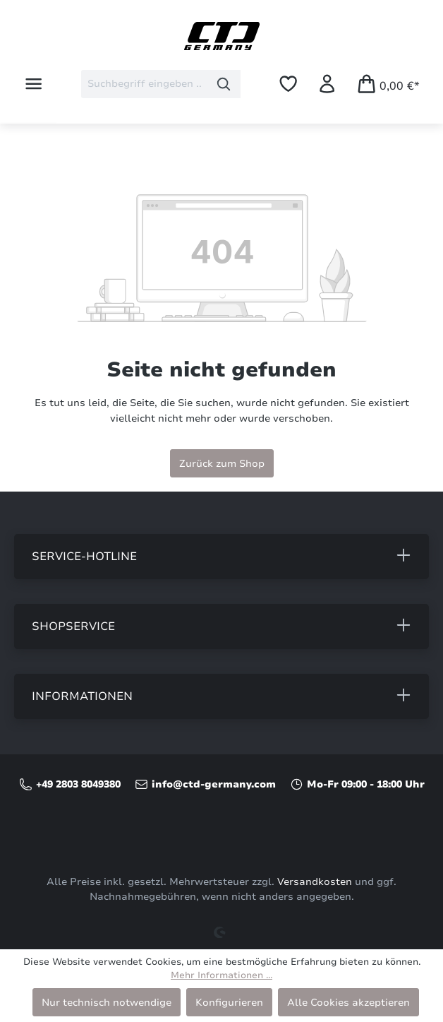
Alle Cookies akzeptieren (348, 1002)
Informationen (82, 696)
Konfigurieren (229, 1002)
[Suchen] (224, 84)
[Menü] (33, 83)
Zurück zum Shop (222, 463)
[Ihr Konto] (327, 83)
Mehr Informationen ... (221, 975)
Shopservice (73, 626)
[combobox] (144, 84)
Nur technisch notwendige (106, 1002)
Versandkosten (314, 882)
